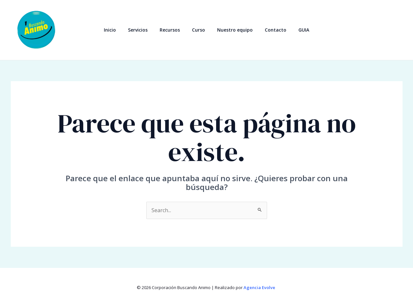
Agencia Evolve (260, 287)
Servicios (143, 30)
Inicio (119, 30)
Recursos (173, 30)
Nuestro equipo (232, 30)
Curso (198, 30)
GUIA (295, 30)
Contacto (269, 30)
